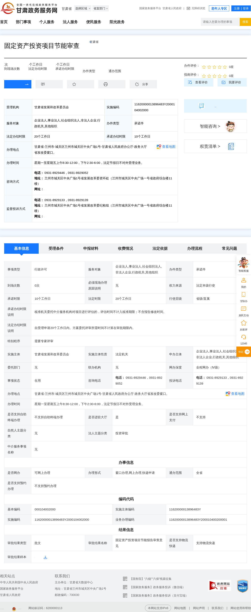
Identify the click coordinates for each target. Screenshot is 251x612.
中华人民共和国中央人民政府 (19, 580)
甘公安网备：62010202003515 (78, 605)
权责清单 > (210, 146)
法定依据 (160, 246)
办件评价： (192, 65)
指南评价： (192, 74)
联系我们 (217, 605)
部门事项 (23, 22)
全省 (117, 67)
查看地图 (168, 146)
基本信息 (21, 246)
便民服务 (93, 22)
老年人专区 (219, 8)
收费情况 (125, 246)
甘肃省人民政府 (172, 8)
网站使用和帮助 (241, 605)
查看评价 (201, 82)
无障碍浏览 (198, 8)
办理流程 (194, 246)
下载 (114, 84)
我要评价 (235, 82)
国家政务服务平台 (150, 8)
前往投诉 (50, 215)
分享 (145, 84)
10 (61, 65)
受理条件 (56, 246)
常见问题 (229, 246)
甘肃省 (103, 45)
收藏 (82, 84)
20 (31, 65)
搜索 (245, 21)
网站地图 (180, 605)
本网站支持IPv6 (158, 605)
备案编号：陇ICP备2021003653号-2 (23, 605)
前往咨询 (50, 189)
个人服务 (46, 22)
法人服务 (70, 22)
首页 (4, 22)
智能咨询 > (210, 126)
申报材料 (90, 246)
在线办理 (14, 84)
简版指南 (215, 105)
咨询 (51, 84)
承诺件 (93, 67)
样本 (38, 555)
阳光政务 (117, 22)
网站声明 (199, 605)
